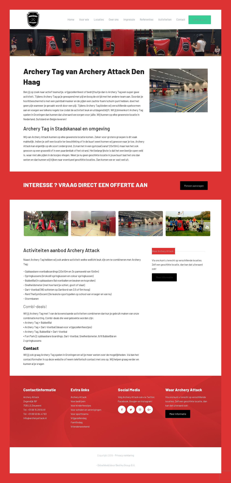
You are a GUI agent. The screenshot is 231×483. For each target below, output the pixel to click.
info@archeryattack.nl (35, 418)
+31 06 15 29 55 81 (36, 409)
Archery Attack (78, 397)
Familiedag (76, 422)
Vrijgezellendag (79, 418)
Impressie (129, 19)
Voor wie (84, 19)
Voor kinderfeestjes (81, 405)
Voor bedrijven (78, 401)
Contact (180, 19)
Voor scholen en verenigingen (86, 409)
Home (70, 19)
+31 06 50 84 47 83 (37, 413)
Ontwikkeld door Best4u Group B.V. (116, 465)
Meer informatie (164, 277)
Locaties (99, 19)
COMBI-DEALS (199, 19)
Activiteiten (164, 19)
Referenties (146, 19)
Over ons (114, 19)
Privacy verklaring (124, 455)
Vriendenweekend (80, 426)
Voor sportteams (79, 413)
